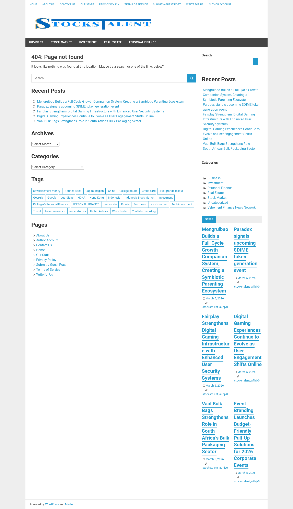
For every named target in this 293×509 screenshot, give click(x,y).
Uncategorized (218, 202)
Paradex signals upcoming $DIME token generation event (78, 106)
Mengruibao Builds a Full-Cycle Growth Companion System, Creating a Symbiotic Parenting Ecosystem (110, 101)
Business (36, 42)
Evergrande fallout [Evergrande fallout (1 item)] (171, 190)
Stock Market (61, 42)
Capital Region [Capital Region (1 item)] (94, 190)
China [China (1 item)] (111, 190)
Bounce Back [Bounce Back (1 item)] (73, 190)
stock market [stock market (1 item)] (159, 204)
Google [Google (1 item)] (51, 197)
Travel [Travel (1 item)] (37, 211)
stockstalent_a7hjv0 (215, 307)
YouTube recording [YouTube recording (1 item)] (144, 211)
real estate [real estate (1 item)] (110, 204)
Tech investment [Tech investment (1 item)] (182, 204)
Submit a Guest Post (167, 4)
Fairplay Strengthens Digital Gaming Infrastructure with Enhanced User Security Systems (100, 111)
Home (33, 4)
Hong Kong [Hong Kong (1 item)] (97, 197)
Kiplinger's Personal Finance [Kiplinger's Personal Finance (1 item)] (50, 204)
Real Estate (113, 42)
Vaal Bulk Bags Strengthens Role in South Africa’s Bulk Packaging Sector (89, 121)
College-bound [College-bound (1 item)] (128, 190)
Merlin (69, 504)
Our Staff (87, 4)
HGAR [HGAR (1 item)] (81, 197)
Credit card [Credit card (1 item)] (149, 190)
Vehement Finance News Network (232, 207)
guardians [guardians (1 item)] (67, 197)
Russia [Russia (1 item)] (125, 204)
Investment (88, 42)
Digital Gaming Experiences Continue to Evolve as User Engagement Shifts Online (95, 116)
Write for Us (194, 4)
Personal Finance (142, 42)
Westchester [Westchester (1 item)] (120, 211)
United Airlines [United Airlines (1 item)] (99, 211)
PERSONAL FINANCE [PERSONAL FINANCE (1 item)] (85, 204)
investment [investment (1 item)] (166, 197)
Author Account (220, 4)
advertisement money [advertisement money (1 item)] (46, 190)
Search (207, 55)
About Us (48, 4)
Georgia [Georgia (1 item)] (38, 197)
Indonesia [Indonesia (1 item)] (114, 197)
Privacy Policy (109, 4)
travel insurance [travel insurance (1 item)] (55, 211)
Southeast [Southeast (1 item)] (140, 204)
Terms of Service (136, 4)
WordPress (52, 504)
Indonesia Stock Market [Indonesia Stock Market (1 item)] (139, 197)
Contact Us (67, 4)
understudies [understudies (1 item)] (77, 211)
